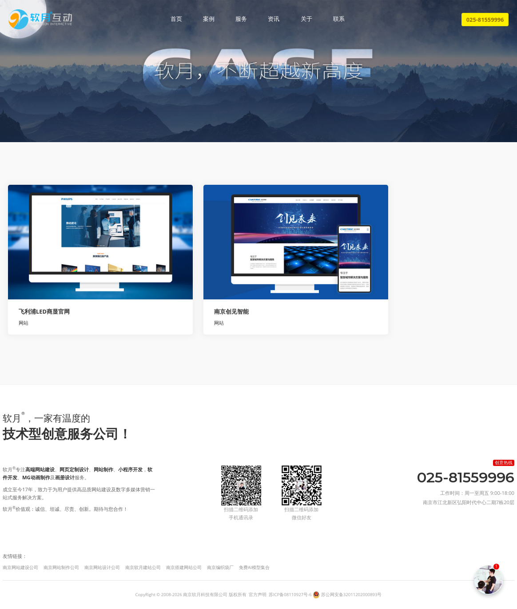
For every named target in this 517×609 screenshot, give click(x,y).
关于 (306, 19)
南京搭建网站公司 (184, 567)
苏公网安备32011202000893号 (351, 594)
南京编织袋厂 (220, 567)
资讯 (273, 19)
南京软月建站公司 (143, 567)
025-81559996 (485, 20)
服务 (241, 19)
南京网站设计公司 (102, 567)
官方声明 (257, 594)
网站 (23, 322)
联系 (339, 19)
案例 (209, 19)
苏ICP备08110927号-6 (290, 594)
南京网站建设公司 (20, 567)
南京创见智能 (231, 311)
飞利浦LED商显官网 (44, 311)
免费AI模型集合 (254, 567)
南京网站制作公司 (61, 567)
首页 (176, 19)
